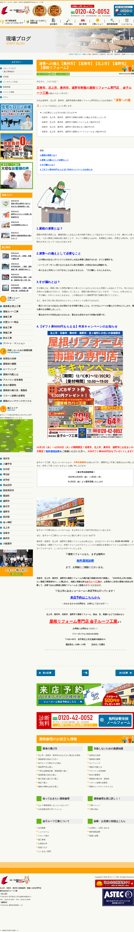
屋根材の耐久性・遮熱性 (99, 779)
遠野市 (6, 511)
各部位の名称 (94, 755)
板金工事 (7, 327)
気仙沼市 (7, 485)
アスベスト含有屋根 (97, 771)
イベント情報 (8, 92)
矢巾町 (6, 469)
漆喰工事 (7, 317)
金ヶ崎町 (7, 522)
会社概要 (41, 828)
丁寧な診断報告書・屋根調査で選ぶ (52, 771)
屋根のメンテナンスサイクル (101, 786)
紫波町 (6, 496)
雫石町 (6, 474)
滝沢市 (6, 458)
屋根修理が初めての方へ (48, 759)
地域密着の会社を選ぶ (47, 775)
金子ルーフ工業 (93, 582)
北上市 (6, 527)
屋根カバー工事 (10, 311)
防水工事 (7, 338)
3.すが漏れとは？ (47, 165)
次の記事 (123, 673)
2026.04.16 (16, 277)
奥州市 (6, 538)
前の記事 (47, 673)
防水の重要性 (94, 775)
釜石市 (6, 506)
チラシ (6, 97)
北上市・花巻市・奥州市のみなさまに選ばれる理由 (59, 755)
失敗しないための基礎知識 (35, 22)
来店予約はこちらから (85, 597)
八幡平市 (7, 464)
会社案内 (53, 21)
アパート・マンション (14, 343)
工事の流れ (68, 21)
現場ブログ (42, 847)
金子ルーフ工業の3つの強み (49, 763)
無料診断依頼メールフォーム (115, 720)
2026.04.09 (16, 288)
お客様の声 (42, 843)
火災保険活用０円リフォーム (50, 809)
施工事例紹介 (9, 71)
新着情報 (6, 87)
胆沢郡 (6, 517)
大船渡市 (7, 543)
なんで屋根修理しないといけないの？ (53, 805)
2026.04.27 (16, 214)
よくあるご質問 (44, 851)
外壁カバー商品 (10, 322)
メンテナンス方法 (62, 74)
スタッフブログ (42, 74)
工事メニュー (97, 21)
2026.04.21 (16, 266)
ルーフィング (94, 763)
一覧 (85, 673)
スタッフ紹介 (43, 836)
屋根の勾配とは (95, 767)
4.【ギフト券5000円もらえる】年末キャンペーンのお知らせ (66, 170)
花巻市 (6, 533)
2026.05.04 (16, 203)
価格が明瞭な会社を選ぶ (48, 786)
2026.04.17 (16, 235)
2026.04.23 (16, 256)
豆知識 (52, 74)
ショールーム (126, 21)
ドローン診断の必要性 (98, 783)
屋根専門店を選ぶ (45, 767)
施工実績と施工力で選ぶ (48, 779)
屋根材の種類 (94, 759)
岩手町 (6, 480)
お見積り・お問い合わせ (99, 828)
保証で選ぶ (42, 783)
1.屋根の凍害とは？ (48, 155)
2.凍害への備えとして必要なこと (54, 160)
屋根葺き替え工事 (12, 306)
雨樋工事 (7, 333)
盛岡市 (6, 501)
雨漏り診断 (93, 836)
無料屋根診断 (112, 21)
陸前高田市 (8, 490)
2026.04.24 (16, 225)
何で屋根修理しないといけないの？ (12, 22)
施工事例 (82, 21)
